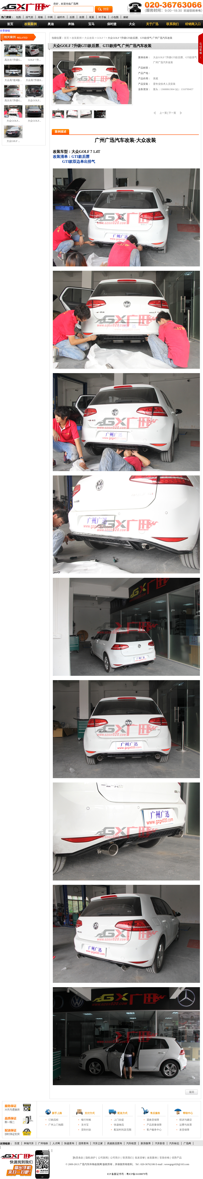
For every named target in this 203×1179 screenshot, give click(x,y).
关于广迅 (152, 24)
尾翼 (91, 17)
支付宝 (85, 1124)
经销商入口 (193, 24)
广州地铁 (43, 1143)
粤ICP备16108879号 (137, 1174)
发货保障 (184, 1129)
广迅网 (187, 1143)
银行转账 (86, 1119)
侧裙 (125, 17)
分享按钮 (5, 30)
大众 (132, 24)
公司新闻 (103, 1157)
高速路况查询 (114, 1143)
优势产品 (177, 1157)
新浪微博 (146, 1143)
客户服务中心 (154, 1129)
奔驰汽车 (29, 1143)
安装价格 (164, 1157)
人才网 (56, 1143)
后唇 (72, 17)
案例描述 (60, 131)
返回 (191, 1092)
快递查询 (69, 1143)
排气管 (29, 17)
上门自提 (119, 1119)
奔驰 (71, 24)
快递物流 (119, 1124)
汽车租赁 (131, 1143)
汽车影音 (160, 1143)
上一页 (163, 112)
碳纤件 (61, 17)
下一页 (172, 112)
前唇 (81, 17)
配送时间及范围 (122, 1129)
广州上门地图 (55, 1124)
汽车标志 (174, 1143)
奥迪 (51, 24)
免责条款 (78, 1157)
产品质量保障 (154, 1124)
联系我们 (172, 24)
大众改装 (89, 37)
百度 (17, 1143)
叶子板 (102, 17)
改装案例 (30, 24)
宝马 (91, 24)
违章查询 (83, 1143)
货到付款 (86, 1129)
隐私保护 (90, 1157)
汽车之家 (98, 1143)
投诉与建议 (185, 1119)
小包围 (114, 17)
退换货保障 (153, 1119)
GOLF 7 (101, 37)
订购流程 (53, 1119)
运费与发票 (185, 1124)
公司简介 (115, 1157)
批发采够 (140, 1157)
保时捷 (111, 24)
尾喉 (40, 17)
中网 (50, 17)
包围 (18, 17)
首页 (10, 24)
